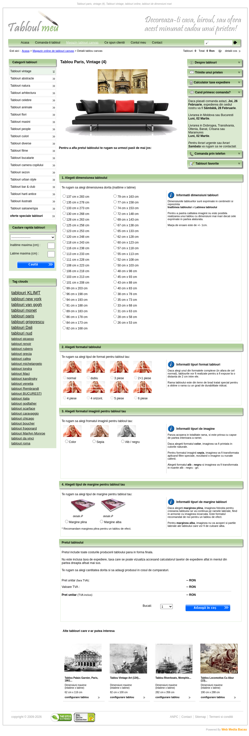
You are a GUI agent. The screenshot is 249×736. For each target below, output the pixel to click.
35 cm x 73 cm (127, 300)
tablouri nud (21, 333)
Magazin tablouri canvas (82, 42)
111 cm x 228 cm (78, 259)
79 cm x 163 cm (128, 196)
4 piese (72, 398)
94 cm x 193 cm (77, 300)
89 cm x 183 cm (77, 311)
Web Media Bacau (234, 729)
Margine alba (112, 522)
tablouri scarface (23, 408)
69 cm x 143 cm (128, 219)
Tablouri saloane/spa (24, 208)
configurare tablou (77, 697)
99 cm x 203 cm (77, 288)
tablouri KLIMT (26, 292)
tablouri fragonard (24, 428)
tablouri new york (26, 299)
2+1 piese (144, 378)
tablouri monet (24, 310)
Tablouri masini (20, 121)
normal (71, 378)
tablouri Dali (21, 327)
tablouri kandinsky (24, 378)
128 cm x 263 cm (78, 219)
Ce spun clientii (114, 42)
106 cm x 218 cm (78, 271)
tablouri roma (20, 443)
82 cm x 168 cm (77, 328)
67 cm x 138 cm (128, 225)
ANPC (174, 717)
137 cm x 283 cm (78, 196)
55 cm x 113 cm (128, 254)
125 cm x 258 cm (78, 225)
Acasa (25, 42)
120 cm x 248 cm (78, 237)
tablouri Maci (20, 373)
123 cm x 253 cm (78, 231)
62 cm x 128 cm (128, 237)
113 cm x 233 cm (78, 254)
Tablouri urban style (23, 179)
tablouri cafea (21, 359)
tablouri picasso (22, 339)
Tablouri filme (19, 150)
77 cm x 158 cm (128, 202)
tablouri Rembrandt (25, 388)
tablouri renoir (21, 344)
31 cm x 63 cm (127, 311)
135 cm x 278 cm (78, 202)
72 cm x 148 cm (128, 214)
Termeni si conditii (221, 717)
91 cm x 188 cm (77, 305)
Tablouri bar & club (22, 186)
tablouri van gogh (26, 305)
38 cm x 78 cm (127, 294)
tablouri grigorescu (27, 322)
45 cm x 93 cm (127, 277)
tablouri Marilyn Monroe (28, 433)
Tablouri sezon (20, 172)
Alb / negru (132, 442)
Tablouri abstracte (22, 78)
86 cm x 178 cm (77, 317)
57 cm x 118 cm (128, 248)
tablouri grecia (21, 354)
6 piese (143, 398)
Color (72, 442)
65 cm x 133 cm (128, 231)
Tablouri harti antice (23, 194)
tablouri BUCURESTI (26, 393)
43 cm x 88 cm (127, 282)
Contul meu (138, 42)
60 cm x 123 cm (128, 242)
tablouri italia (20, 398)
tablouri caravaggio (25, 413)
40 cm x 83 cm (127, 288)
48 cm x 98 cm (127, 271)
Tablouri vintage (20, 71)
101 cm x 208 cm (78, 282)
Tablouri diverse (20, 143)
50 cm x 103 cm (128, 265)
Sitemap (200, 717)
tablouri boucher (23, 423)
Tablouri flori (18, 114)
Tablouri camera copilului (26, 165)
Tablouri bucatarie (22, 158)
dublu (94, 378)
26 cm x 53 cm (127, 322)
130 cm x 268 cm (78, 214)
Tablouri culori (19, 136)
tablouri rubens (22, 349)
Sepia (100, 442)
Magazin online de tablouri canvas (53, 50)
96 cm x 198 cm (77, 294)
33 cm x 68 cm (127, 305)
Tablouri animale (21, 107)
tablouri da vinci (22, 438)
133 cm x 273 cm (78, 208)
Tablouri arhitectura (23, 93)
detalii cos (231, 50)
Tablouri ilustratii (21, 201)
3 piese (119, 378)
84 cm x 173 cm (77, 322)
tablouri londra (21, 368)
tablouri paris (22, 316)
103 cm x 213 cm (78, 277)
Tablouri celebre (21, 100)
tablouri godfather (24, 403)
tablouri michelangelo (26, 364)
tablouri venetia (22, 383)
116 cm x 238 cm (78, 248)
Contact (157, 42)
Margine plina (78, 522)
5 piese (119, 398)
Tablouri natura (20, 85)
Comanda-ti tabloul (47, 42)
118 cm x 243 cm (78, 242)
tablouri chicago (22, 418)
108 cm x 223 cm (78, 265)
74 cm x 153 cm (128, 208)
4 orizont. (97, 398)
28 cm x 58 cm (127, 317)
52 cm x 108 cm (128, 259)
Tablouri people (20, 129)
